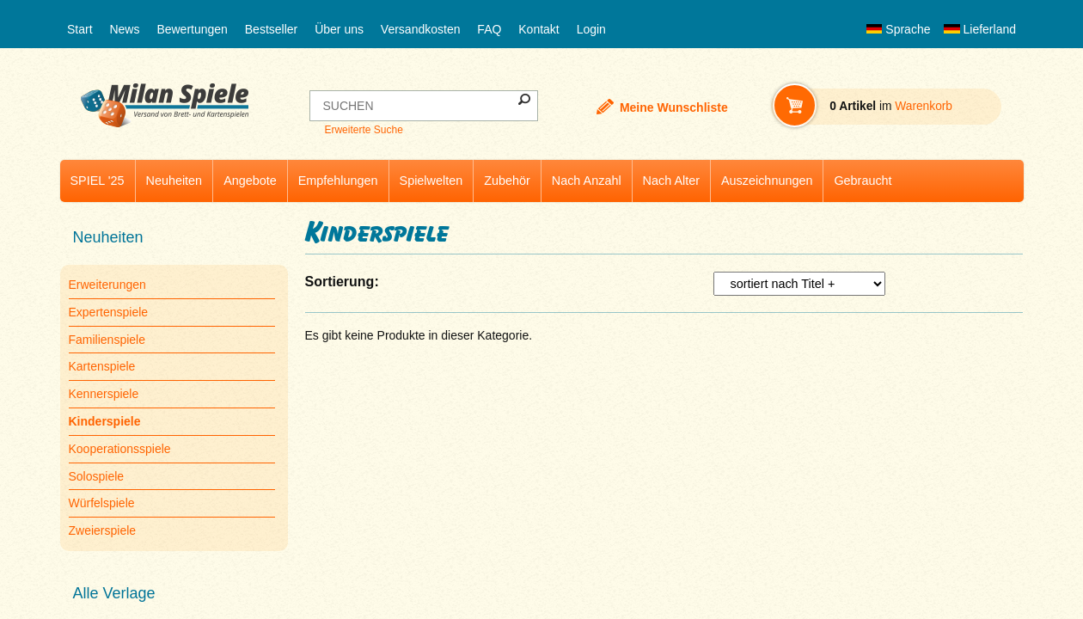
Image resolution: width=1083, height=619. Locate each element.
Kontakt (538, 29)
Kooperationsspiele (120, 449)
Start (80, 29)
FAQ (489, 29)
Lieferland (980, 29)
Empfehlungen (338, 180)
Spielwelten (431, 180)
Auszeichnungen (766, 180)
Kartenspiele (102, 366)
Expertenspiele (109, 312)
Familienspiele (107, 339)
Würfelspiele (102, 503)
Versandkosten (421, 29)
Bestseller (271, 29)
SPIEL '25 (97, 180)
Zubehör (507, 180)
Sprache (898, 29)
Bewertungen (192, 29)
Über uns (339, 29)
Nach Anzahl (586, 180)
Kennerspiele (104, 394)
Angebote (250, 180)
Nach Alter (671, 180)
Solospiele (97, 476)
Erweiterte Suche (363, 130)
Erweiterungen (107, 284)
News (124, 29)
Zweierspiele (103, 530)
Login (591, 29)
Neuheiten (174, 180)
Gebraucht (862, 180)
